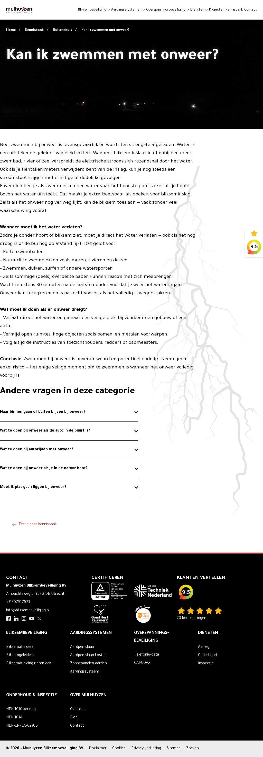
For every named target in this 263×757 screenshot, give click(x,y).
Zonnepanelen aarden (88, 664)
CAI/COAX (142, 663)
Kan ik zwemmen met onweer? (105, 30)
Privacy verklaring (146, 749)
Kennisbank (234, 10)
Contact (250, 10)
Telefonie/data (146, 655)
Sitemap (174, 749)
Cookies (119, 749)
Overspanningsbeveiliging (165, 10)
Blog (74, 718)
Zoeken (192, 749)
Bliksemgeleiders (20, 655)
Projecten (216, 10)
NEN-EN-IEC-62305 (22, 726)
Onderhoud (207, 655)
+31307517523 (18, 602)
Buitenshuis (63, 30)
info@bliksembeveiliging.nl (28, 611)
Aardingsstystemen (126, 10)
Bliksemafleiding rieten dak (28, 664)
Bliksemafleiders (20, 647)
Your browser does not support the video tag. (131, 64)
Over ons (77, 710)
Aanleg (203, 647)
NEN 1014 (14, 718)
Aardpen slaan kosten (88, 655)
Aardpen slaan (82, 647)
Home (11, 30)
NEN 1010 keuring (21, 710)
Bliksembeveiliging (92, 10)
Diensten (197, 10)
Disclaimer (98, 749)
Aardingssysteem (84, 672)
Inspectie (205, 664)
